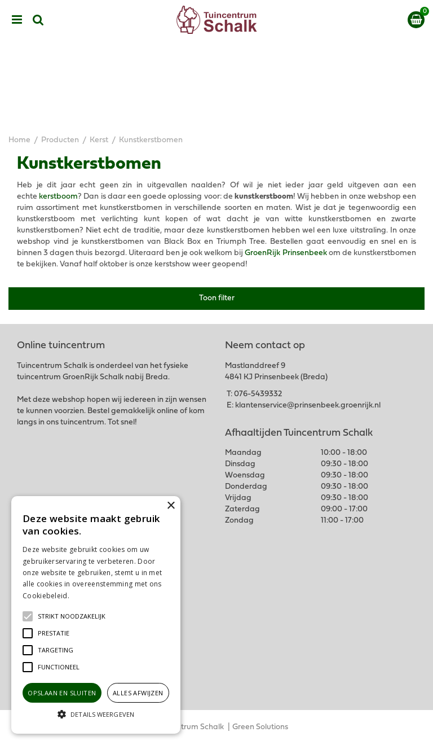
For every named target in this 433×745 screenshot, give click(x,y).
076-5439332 (258, 394)
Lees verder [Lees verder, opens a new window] (90, 595)
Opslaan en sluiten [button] (62, 693)
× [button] (170, 506)
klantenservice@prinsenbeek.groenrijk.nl (308, 405)
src (38, 19)
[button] (71, 616)
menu (16, 19)
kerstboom (58, 196)
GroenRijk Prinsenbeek (285, 253)
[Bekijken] (416, 19)
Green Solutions (260, 727)
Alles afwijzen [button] (138, 693)
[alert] (95, 615)
